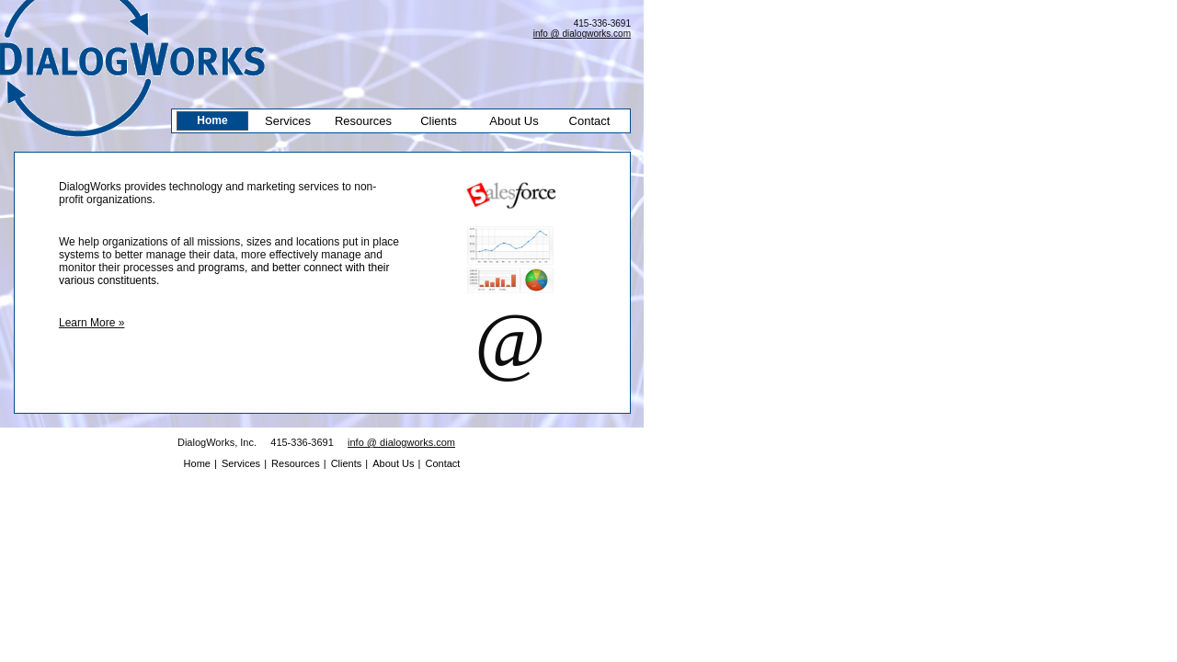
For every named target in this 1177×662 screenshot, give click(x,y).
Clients (438, 121)
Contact (590, 121)
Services (288, 121)
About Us (513, 121)
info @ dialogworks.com (582, 34)
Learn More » (91, 322)
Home (212, 120)
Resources (363, 121)
